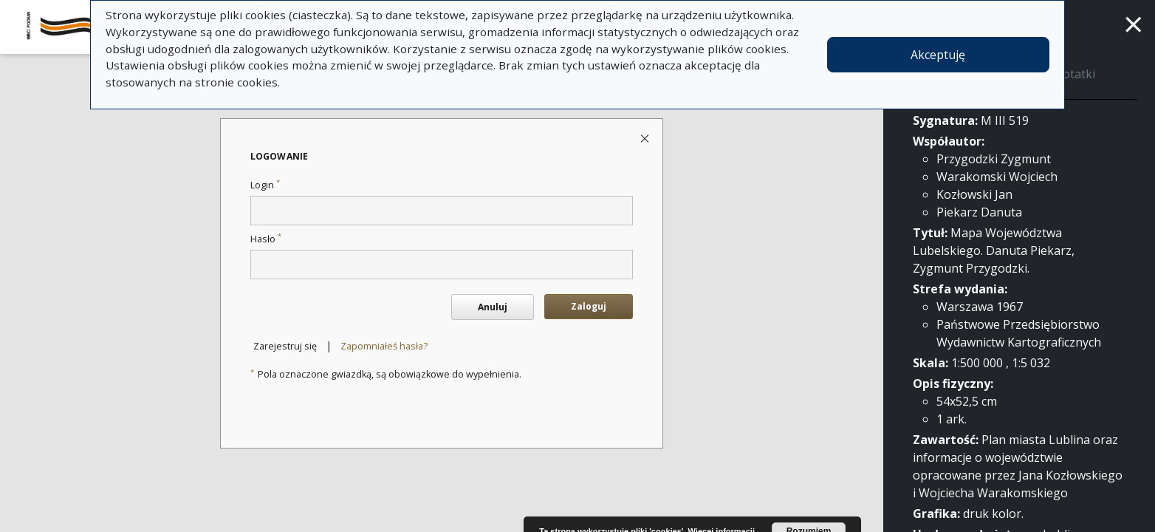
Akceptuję (938, 55)
